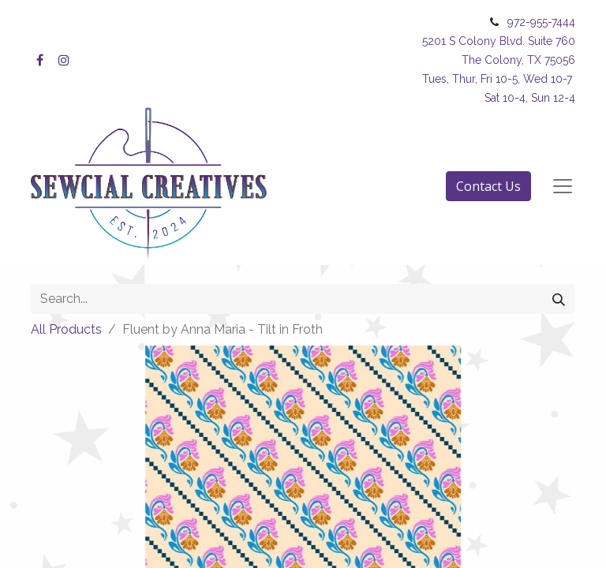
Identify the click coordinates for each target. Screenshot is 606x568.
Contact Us (488, 186)
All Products (66, 329)
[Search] (558, 299)
